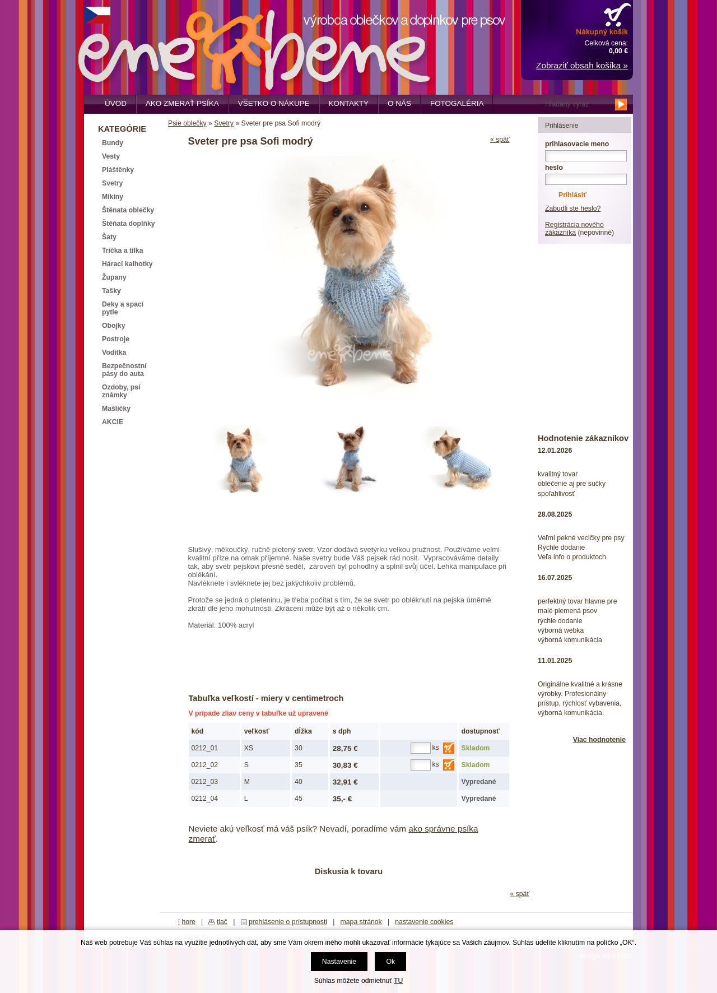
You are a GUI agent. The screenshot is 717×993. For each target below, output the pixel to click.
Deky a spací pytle (122, 308)
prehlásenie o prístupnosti (288, 922)
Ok (390, 962)
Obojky (113, 326)
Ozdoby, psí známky (121, 391)
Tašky (111, 291)
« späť (500, 139)
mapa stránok (361, 922)
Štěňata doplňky (128, 224)
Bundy (112, 143)
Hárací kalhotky (127, 264)
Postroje (115, 339)
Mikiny (112, 197)
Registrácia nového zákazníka (574, 228)
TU (398, 981)
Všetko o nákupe (274, 103)
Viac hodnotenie (599, 740)
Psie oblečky (187, 123)
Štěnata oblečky (128, 210)
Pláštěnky (118, 170)
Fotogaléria (456, 103)
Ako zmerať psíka (182, 103)
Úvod (116, 103)
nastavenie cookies (424, 922)
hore (188, 922)
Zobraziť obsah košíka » (582, 65)
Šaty (109, 237)
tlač (222, 922)
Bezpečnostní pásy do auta (124, 370)
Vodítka (114, 352)
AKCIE (112, 422)
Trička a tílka (122, 250)
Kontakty (349, 103)
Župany (114, 277)
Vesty (111, 156)
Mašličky (116, 408)
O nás (399, 103)
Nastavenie (339, 962)
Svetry (224, 123)
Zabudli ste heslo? (572, 208)
